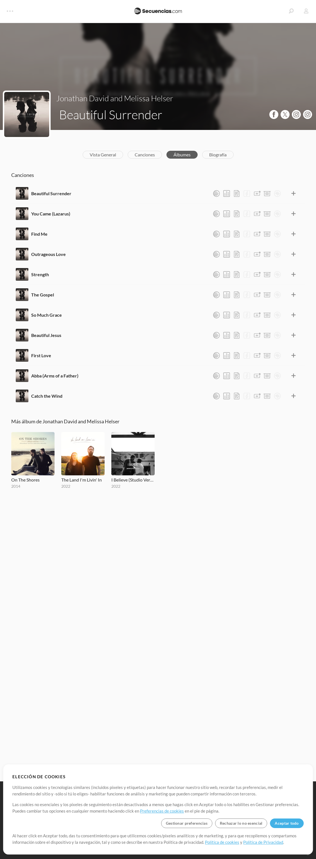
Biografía (218, 154)
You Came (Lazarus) (50, 213)
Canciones (145, 154)
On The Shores (25, 479)
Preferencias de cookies (162, 810)
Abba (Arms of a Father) (54, 375)
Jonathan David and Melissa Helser (114, 98)
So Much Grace (46, 315)
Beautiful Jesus (46, 335)
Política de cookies (222, 842)
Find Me (39, 234)
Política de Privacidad (263, 842)
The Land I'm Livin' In (81, 479)
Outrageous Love (48, 254)
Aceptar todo (287, 823)
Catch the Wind (46, 396)
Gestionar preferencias (186, 823)
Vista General (103, 154)
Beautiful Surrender (51, 193)
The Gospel (42, 294)
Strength (40, 274)
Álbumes (182, 154)
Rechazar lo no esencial (241, 823)
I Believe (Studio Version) (133, 479)
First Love (41, 355)
